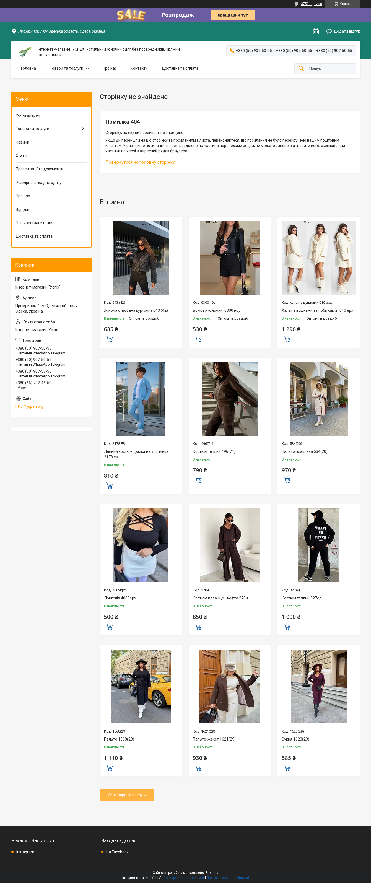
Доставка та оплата (180, 68)
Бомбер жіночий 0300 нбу (216, 310)
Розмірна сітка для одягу (38, 182)
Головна (28, 68)
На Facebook (117, 852)
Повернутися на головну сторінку (140, 162)
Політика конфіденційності (228, 878)
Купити (109, 338)
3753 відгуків (311, 4)
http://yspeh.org (29, 406)
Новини (22, 142)
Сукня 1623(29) (295, 739)
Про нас (110, 68)
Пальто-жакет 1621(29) (214, 739)
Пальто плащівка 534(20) (305, 451)
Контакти (139, 68)
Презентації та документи (39, 169)
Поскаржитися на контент (184, 878)
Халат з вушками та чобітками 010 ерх (317, 310)
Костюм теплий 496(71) (214, 451)
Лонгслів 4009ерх (120, 598)
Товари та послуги (66, 68)
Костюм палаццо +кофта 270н (220, 598)
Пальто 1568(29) (119, 739)
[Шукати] (301, 68)
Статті (21, 155)
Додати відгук (347, 31)
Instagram (25, 852)
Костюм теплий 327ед (302, 598)
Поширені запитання (34, 222)
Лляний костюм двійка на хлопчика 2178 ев (136, 454)
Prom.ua (212, 873)
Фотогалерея (28, 115)
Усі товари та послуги (127, 795)
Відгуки (22, 209)
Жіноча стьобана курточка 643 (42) (136, 310)
